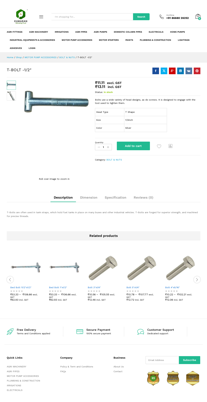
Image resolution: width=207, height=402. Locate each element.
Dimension (88, 197)
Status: (99, 92)
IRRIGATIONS (14, 385)
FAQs (63, 371)
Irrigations (62, 32)
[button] (171, 146)
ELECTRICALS (15, 390)
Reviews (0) (143, 197)
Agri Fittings (14, 32)
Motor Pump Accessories (77, 40)
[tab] (63, 199)
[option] (26, 279)
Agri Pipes (81, 32)
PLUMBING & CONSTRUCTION (23, 380)
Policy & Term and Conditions (76, 366)
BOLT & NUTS (114, 159)
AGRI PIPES (13, 371)
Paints (129, 40)
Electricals (156, 32)
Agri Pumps (100, 32)
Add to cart (133, 146)
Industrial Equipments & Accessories (32, 40)
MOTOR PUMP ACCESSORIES (23, 376)
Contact (118, 371)
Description (63, 197)
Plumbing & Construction (155, 40)
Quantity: (99, 142)
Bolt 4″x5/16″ (172, 287)
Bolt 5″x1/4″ (132, 287)
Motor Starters (109, 40)
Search (141, 16)
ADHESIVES (16, 48)
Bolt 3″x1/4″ (94, 287)
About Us (119, 366)
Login (32, 48)
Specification (115, 197)
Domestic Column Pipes (128, 32)
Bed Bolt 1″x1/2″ (58, 287)
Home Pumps (177, 32)
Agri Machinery (38, 32)
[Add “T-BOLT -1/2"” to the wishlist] (159, 146)
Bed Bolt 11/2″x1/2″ (20, 287)
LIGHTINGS (183, 40)
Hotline (170, 15)
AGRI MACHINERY (16, 366)
